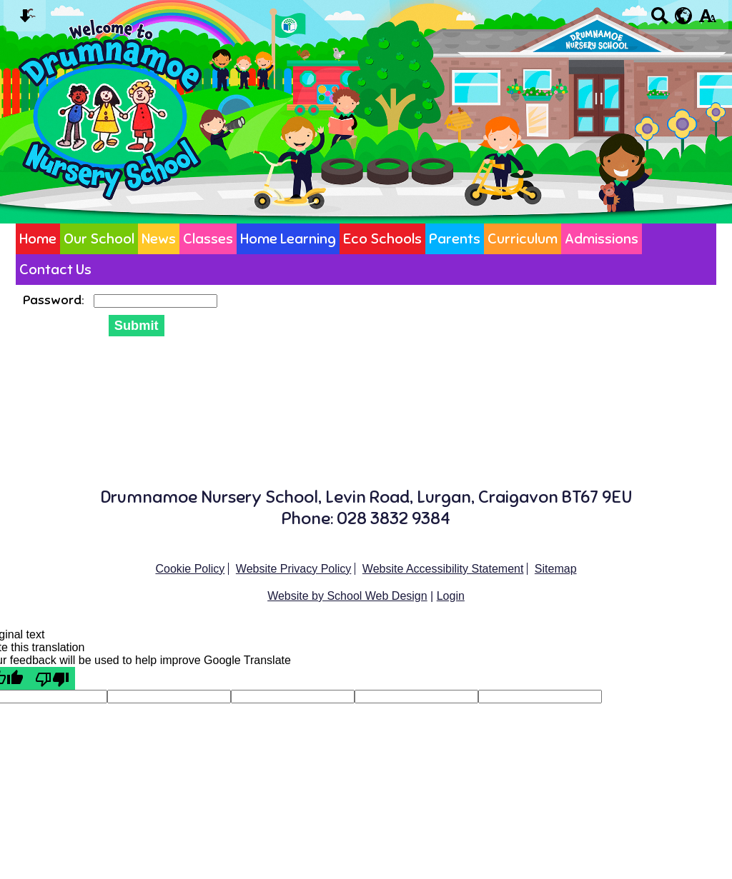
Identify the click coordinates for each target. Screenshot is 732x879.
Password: (54, 300)
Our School (99, 239)
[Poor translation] (52, 678)
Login (451, 596)
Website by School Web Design (347, 596)
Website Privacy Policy (294, 569)
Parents (454, 239)
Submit (136, 325)
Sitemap (556, 569)
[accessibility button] (707, 20)
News (159, 239)
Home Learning (288, 239)
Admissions (601, 239)
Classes (208, 239)
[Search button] (659, 20)
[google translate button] (683, 15)
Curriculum (523, 239)
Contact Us (55, 269)
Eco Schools (382, 239)
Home (37, 239)
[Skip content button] (24, 20)
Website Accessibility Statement (443, 569)
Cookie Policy (189, 569)
